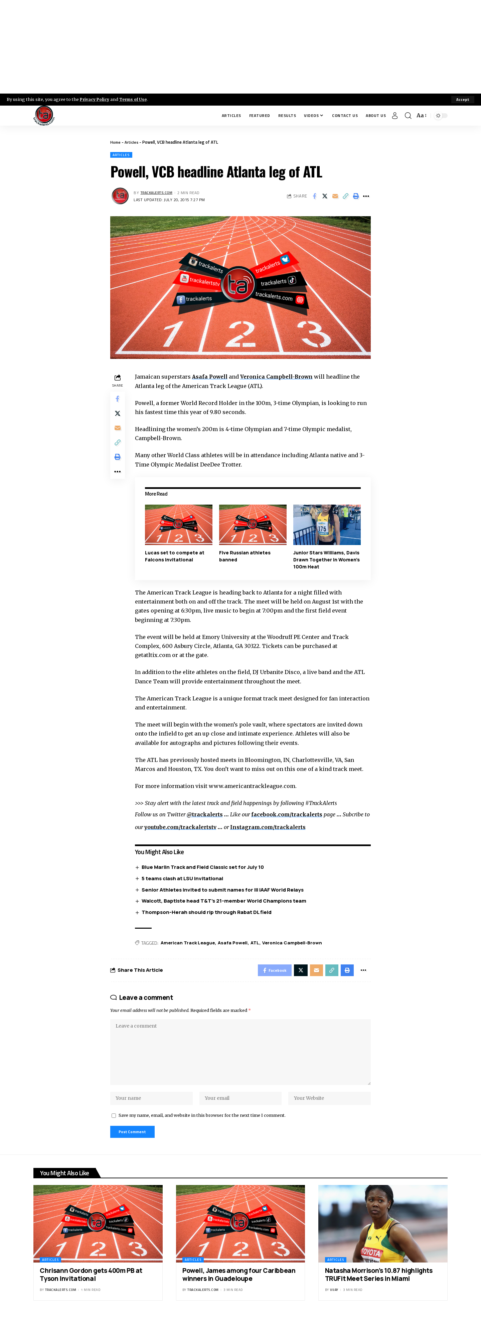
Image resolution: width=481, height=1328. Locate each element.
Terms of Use (135, 99)
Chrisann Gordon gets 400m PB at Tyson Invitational (91, 1285)
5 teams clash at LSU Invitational (184, 878)
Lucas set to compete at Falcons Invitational (176, 556)
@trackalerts (206, 815)
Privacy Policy (95, 99)
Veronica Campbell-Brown (280, 377)
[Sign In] (394, 115)
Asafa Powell (211, 377)
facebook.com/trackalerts (290, 815)
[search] (408, 115)
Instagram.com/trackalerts (279, 827)
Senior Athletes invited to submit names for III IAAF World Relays (224, 890)
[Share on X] (324, 196)
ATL (259, 943)
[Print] (355, 196)
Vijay (334, 1300)
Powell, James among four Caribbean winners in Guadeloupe (238, 1285)
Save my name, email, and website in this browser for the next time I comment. (202, 1124)
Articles (132, 142)
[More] (366, 196)
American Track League (190, 943)
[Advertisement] (240, 47)
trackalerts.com (159, 193)
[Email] (335, 196)
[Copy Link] (345, 196)
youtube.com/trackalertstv (189, 827)
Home (115, 142)
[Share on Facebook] (314, 196)
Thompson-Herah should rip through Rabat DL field (208, 912)
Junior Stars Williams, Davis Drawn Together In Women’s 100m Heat (327, 560)
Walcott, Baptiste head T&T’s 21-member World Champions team (225, 901)
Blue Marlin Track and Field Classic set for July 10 (204, 867)
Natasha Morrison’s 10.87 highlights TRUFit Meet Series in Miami (379, 1285)
